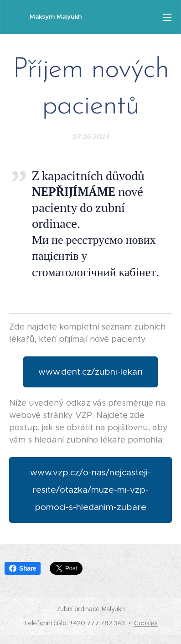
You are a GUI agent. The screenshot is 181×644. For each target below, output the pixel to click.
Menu (167, 17)
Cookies (146, 623)
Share (22, 568)
